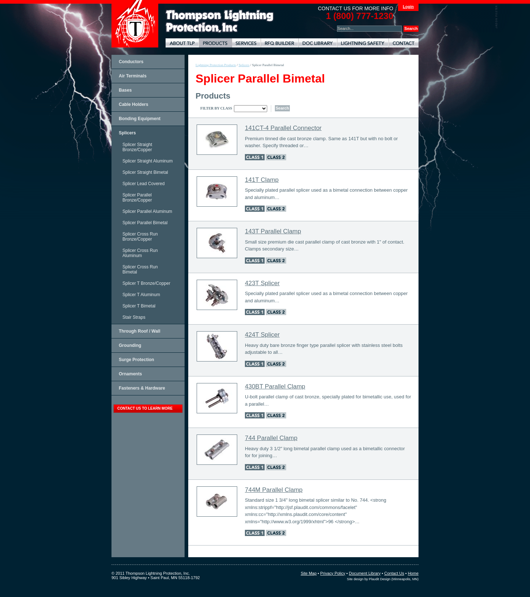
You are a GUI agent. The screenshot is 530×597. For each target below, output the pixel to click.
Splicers (127, 132)
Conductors (131, 61)
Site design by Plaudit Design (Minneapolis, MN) (383, 579)
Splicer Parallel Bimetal (144, 222)
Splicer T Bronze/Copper (146, 283)
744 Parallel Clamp (271, 438)
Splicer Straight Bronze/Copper (137, 147)
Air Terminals (133, 76)
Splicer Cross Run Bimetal (140, 269)
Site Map (309, 573)
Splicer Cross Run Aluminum (140, 253)
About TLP (182, 42)
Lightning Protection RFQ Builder (279, 42)
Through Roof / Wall (139, 331)
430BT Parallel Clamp (275, 386)
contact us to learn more (145, 408)
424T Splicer (262, 334)
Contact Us (394, 573)
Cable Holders (133, 104)
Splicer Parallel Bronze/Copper (137, 197)
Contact (404, 42)
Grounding (130, 345)
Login (408, 6)
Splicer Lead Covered (143, 183)
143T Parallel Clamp (273, 231)
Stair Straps (133, 317)
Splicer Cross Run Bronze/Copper (140, 236)
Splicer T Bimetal (138, 306)
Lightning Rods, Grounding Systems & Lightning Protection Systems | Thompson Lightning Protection (219, 21)
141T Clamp (262, 179)
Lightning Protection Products (215, 42)
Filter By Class (216, 108)
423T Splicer (262, 283)
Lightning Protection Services (246, 42)
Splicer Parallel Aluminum (147, 211)
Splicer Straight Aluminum (147, 161)
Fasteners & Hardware (142, 388)
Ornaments (130, 373)
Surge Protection (136, 359)
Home (413, 573)
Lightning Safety (363, 42)
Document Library (317, 42)
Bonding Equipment (139, 118)
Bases (125, 90)
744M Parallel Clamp (274, 489)
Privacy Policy (332, 573)
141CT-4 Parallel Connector (283, 128)
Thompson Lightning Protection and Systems (134, 23)
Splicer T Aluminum (141, 294)
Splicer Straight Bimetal (145, 172)
